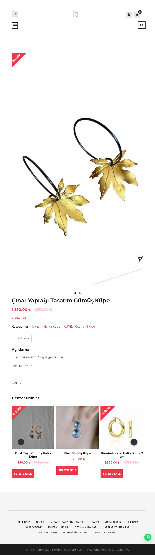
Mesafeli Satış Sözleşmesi (67, 521)
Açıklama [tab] (23, 338)
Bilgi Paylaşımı (48, 532)
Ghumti (99, 549)
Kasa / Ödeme (33, 527)
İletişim (133, 521)
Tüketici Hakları (58, 527)
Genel (36, 326)
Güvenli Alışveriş (104, 532)
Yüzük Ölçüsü (113, 521)
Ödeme (40, 521)
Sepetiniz (24, 521)
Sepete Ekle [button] (23, 473)
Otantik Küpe (85, 326)
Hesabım (94, 521)
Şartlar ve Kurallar (116, 527)
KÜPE (68, 326)
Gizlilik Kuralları (86, 527)
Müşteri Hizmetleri (75, 532)
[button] (147, 537)
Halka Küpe (52, 326)
